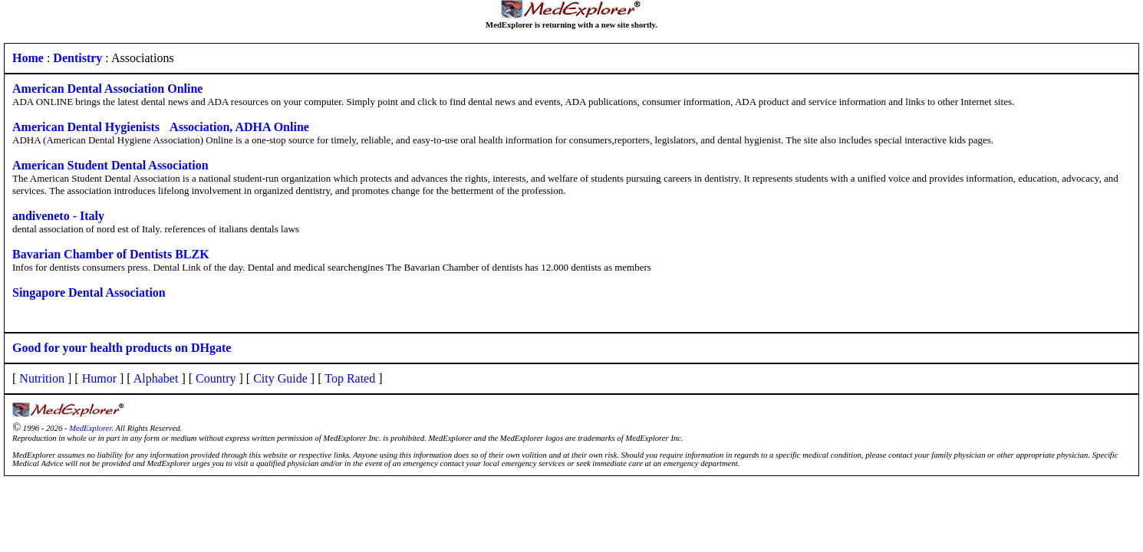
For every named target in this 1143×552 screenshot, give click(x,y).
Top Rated (349, 378)
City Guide (280, 378)
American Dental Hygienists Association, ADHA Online (160, 126)
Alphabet (156, 378)
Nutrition (41, 378)
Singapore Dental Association (89, 292)
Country (216, 378)
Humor (99, 378)
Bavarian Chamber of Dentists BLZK (110, 254)
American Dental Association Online (107, 88)
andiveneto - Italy (58, 215)
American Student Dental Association (110, 165)
